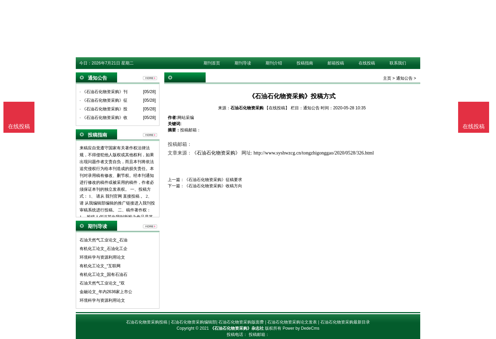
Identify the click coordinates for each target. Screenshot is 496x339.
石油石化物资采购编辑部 (193, 322)
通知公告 (404, 78)
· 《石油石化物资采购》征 (103, 100)
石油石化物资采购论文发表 (292, 322)
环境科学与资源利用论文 (102, 257)
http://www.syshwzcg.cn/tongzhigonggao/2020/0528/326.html (314, 153)
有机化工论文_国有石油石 (103, 274)
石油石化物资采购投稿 (146, 322)
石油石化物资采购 (247, 108)
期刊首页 (212, 63)
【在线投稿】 (277, 108)
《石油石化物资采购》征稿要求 (213, 179)
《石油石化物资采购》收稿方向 (213, 185)
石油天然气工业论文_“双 (102, 283)
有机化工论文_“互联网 (100, 265)
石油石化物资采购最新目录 (345, 322)
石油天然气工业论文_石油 (103, 240)
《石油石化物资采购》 (216, 153)
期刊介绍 (274, 63)
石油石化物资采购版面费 (241, 322)
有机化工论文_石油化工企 (103, 248)
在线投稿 (367, 63)
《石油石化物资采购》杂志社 (237, 328)
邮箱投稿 (336, 63)
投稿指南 (305, 63)
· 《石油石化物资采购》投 (103, 109)
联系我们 (398, 63)
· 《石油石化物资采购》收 (103, 117)
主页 (387, 78)
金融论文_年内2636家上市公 (106, 291)
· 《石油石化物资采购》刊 (103, 91)
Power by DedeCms (300, 328)
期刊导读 (243, 63)
